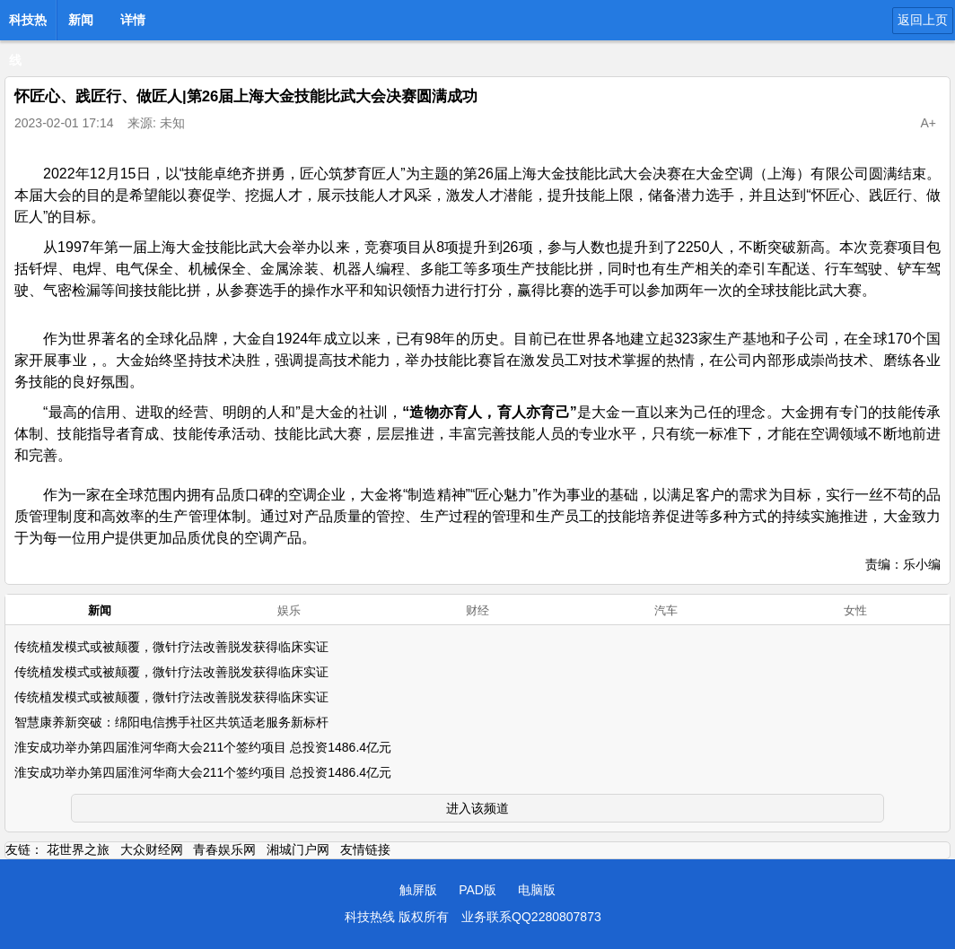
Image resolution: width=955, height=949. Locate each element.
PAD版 (477, 890)
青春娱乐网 (224, 849)
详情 (132, 20)
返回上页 (923, 20)
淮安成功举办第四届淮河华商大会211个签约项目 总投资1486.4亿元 (202, 747)
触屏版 (418, 890)
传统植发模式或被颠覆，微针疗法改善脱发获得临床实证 (171, 647)
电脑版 (537, 890)
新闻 (80, 20)
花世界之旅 (78, 849)
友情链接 (365, 849)
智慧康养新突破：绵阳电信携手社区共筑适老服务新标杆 (171, 722)
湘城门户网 (298, 849)
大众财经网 (151, 849)
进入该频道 (477, 808)
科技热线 (28, 25)
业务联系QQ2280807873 (531, 917)
